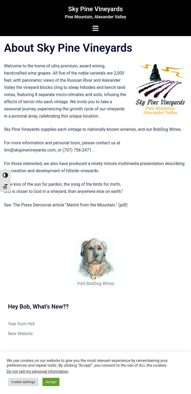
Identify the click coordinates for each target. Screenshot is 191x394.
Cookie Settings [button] (23, 382)
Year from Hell (21, 323)
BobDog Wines (167, 129)
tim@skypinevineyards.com (30, 150)
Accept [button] (51, 382)
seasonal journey (20, 108)
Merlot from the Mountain (91, 204)
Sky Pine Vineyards (95, 9)
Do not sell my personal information (37, 371)
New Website (20, 333)
